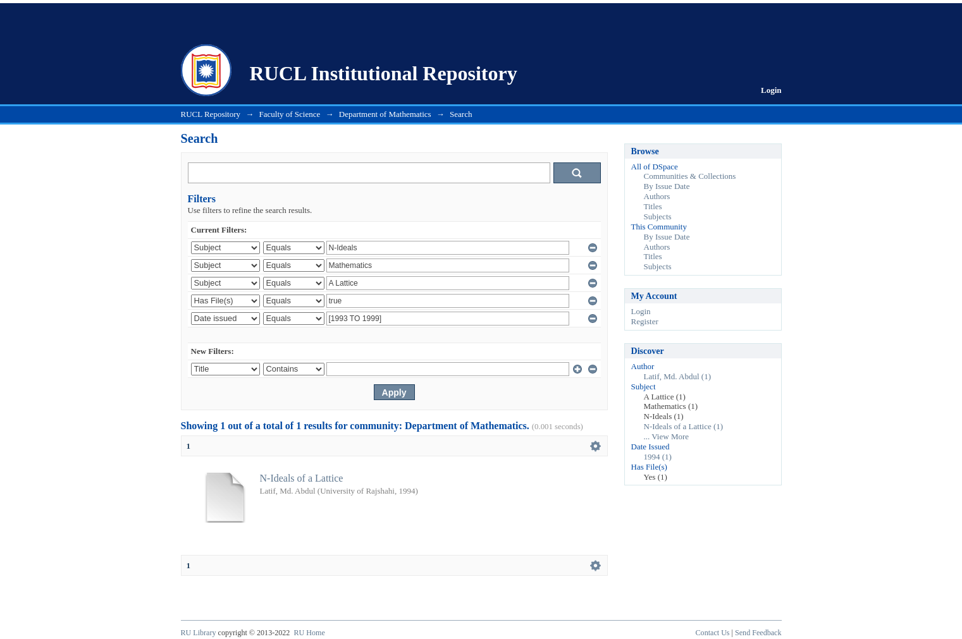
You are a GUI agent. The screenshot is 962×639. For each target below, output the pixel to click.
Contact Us (713, 632)
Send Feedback (758, 632)
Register (644, 321)
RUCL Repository (211, 114)
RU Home (308, 632)
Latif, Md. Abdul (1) (678, 376)
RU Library (198, 632)
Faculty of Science (290, 114)
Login (771, 90)
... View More (666, 436)
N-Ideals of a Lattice (301, 478)
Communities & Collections (690, 176)
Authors (657, 196)
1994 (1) (658, 456)
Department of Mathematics (385, 114)
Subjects (658, 216)
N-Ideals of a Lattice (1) (684, 426)
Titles (653, 206)
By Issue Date (667, 186)
